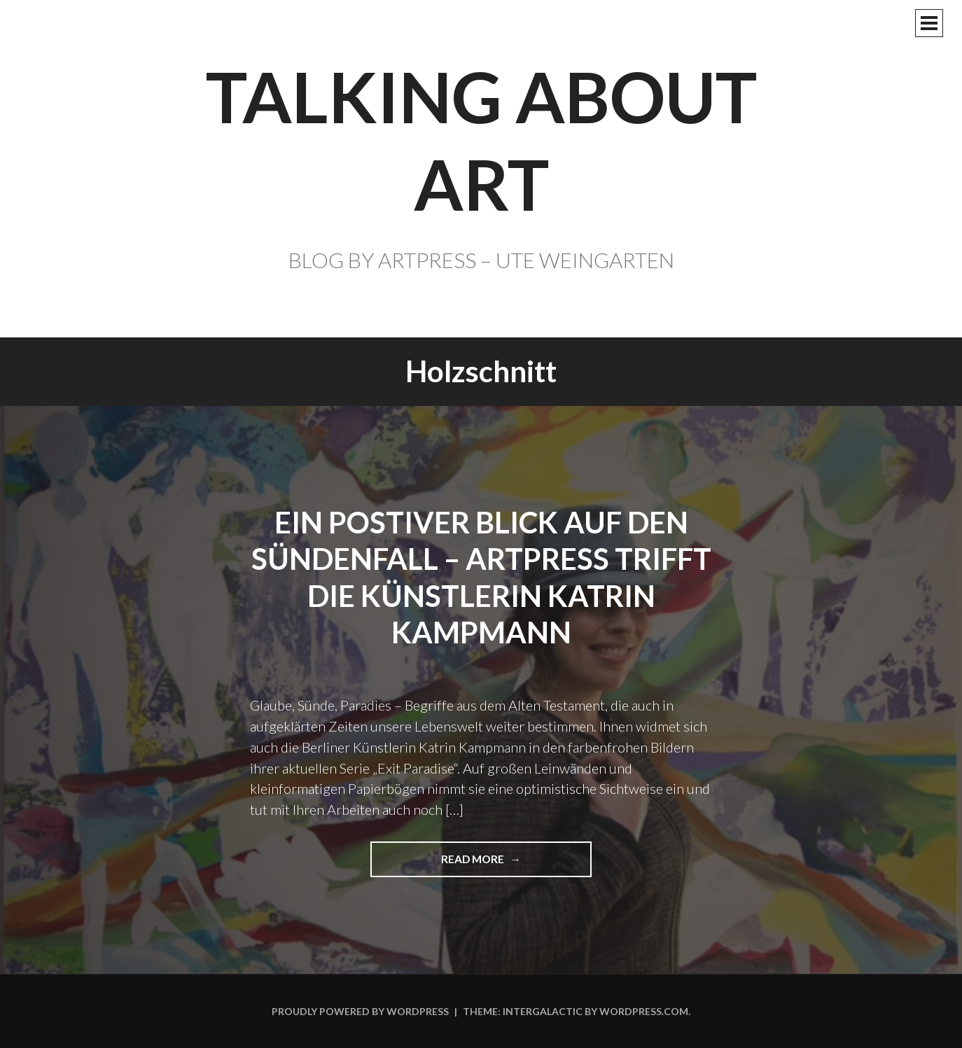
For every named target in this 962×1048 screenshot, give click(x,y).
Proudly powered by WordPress (360, 1011)
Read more (478, 864)
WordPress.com (643, 1011)
